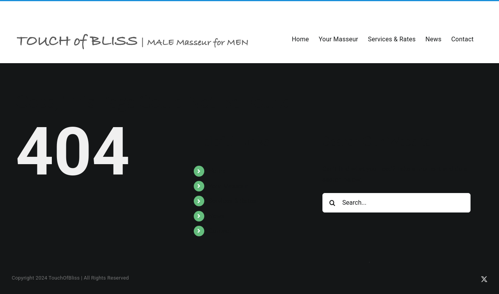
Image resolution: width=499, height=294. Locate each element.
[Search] (332, 203)
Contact (220, 231)
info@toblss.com (87, 10)
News (217, 216)
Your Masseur (228, 186)
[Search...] (396, 203)
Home (217, 171)
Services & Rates (233, 201)
